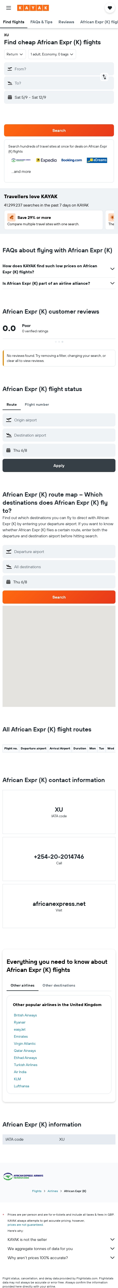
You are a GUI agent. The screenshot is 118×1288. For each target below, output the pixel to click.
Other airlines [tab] (22, 985)
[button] (8, 7)
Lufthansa (21, 1086)
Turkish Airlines (25, 1064)
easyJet (20, 1029)
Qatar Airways (25, 1050)
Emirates (21, 1036)
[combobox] (15, 54)
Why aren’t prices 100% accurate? (61, 1258)
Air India (20, 1072)
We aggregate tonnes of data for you (61, 1248)
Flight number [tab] (37, 404)
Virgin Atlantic (25, 1043)
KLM (17, 1079)
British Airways (25, 1015)
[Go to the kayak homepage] (33, 8)
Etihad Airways (25, 1057)
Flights (37, 1191)
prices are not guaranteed (25, 1224)
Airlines (53, 1191)
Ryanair (20, 1022)
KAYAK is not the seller (61, 1239)
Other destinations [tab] (59, 985)
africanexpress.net (59, 903)
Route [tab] (12, 404)
